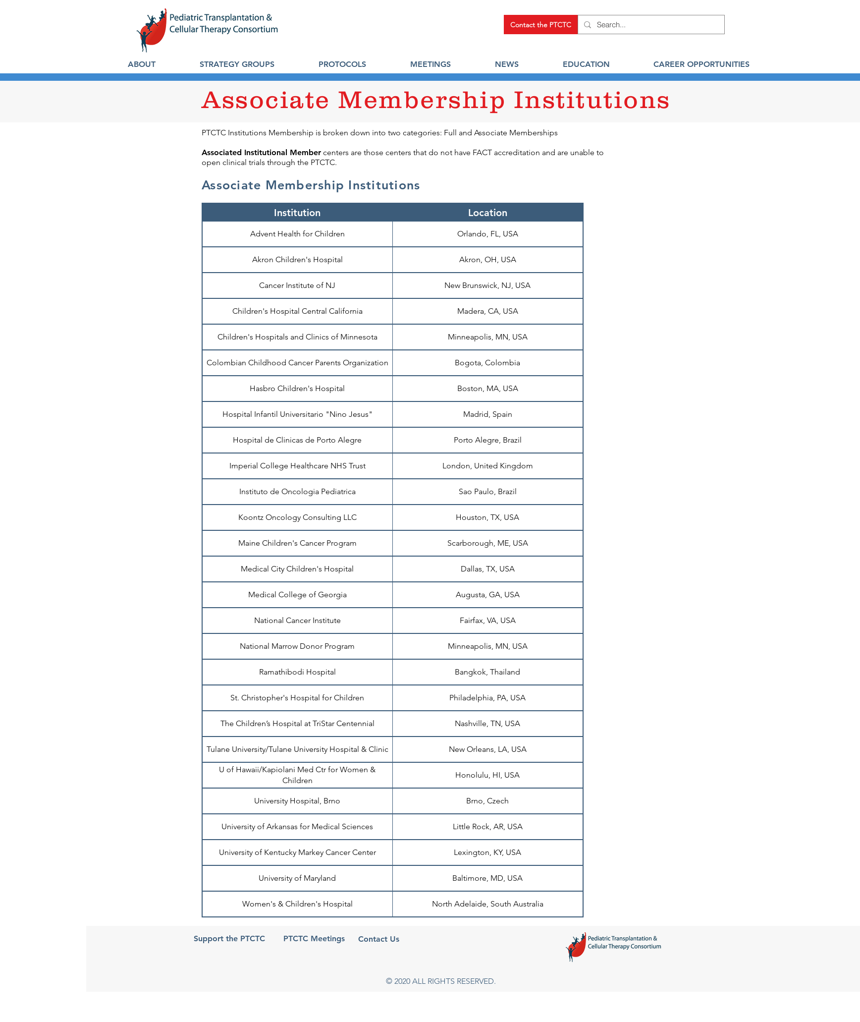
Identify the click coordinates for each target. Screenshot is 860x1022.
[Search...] (650, 24)
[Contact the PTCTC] (541, 24)
